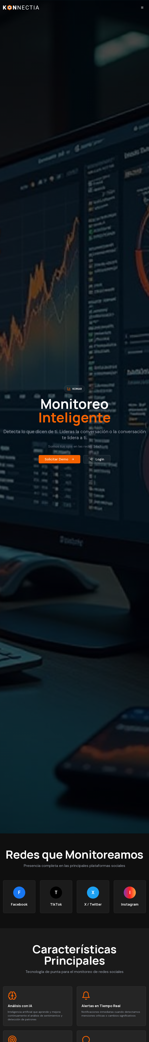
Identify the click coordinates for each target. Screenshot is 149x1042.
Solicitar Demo (59, 459)
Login (97, 459)
